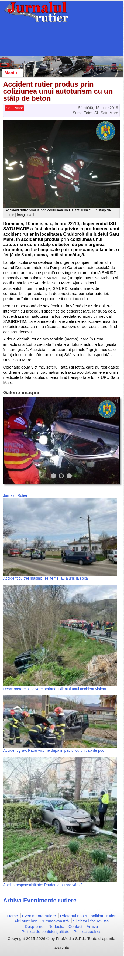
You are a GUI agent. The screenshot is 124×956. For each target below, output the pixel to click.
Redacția (56, 926)
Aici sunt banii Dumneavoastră (41, 921)
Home (12, 916)
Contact (75, 926)
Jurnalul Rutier (15, 495)
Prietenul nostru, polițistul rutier (88, 916)
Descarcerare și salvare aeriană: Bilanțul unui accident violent (54, 689)
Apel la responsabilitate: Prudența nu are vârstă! (43, 885)
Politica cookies (87, 931)
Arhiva (92, 926)
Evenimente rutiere (39, 916)
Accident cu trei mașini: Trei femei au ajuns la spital (45, 578)
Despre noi (34, 926)
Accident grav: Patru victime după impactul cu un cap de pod (53, 750)
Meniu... (13, 73)
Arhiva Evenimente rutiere (40, 900)
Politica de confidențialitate (46, 931)
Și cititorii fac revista (91, 921)
